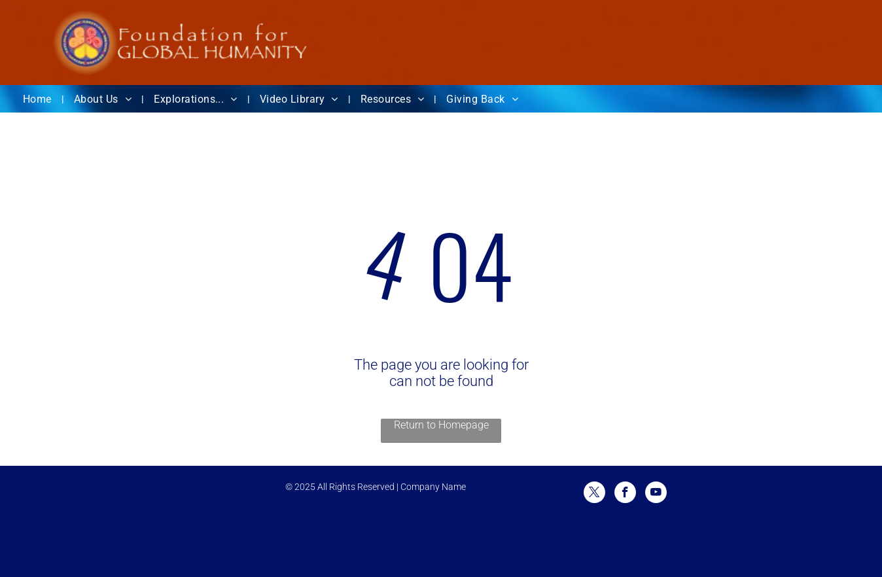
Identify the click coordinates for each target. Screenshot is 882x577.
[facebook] (625, 493)
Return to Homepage (441, 425)
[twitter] (594, 493)
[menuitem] (38, 99)
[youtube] (656, 493)
